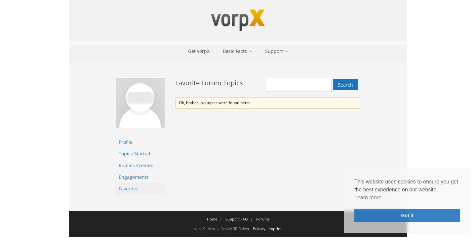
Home (212, 219)
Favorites (129, 188)
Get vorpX (199, 51)
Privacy (259, 228)
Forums (262, 219)
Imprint (275, 228)
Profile (126, 142)
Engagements (134, 177)
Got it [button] (407, 215)
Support (274, 51)
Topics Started (134, 153)
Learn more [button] (367, 197)
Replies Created (136, 165)
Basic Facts (235, 51)
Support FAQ (236, 219)
